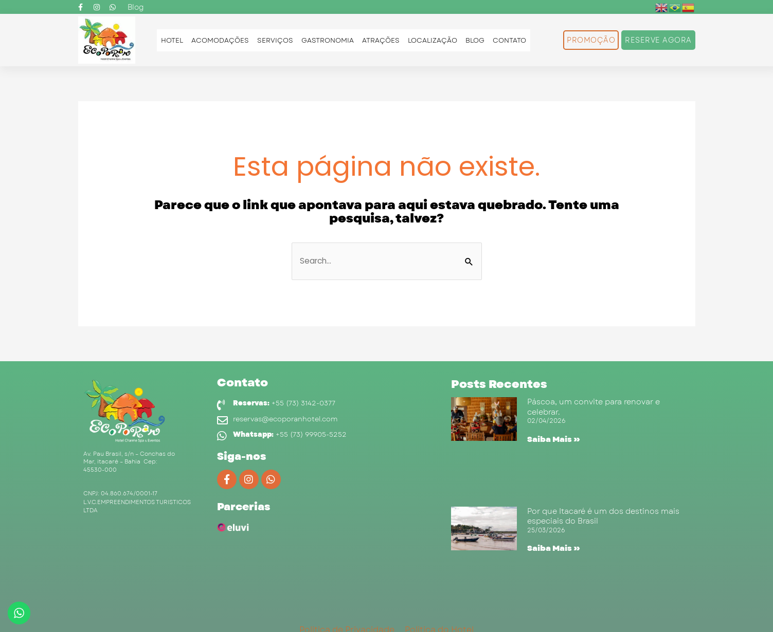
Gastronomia (327, 40)
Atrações (381, 40)
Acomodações (220, 40)
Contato (509, 40)
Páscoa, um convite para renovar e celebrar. (592, 408)
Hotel (172, 40)
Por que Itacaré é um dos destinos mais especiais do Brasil (602, 511)
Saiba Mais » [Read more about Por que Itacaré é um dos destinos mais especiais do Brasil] (550, 542)
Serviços (275, 40)
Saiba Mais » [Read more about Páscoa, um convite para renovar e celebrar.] (550, 440)
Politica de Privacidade (346, 617)
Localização (432, 40)
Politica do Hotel (439, 617)
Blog (474, 40)
